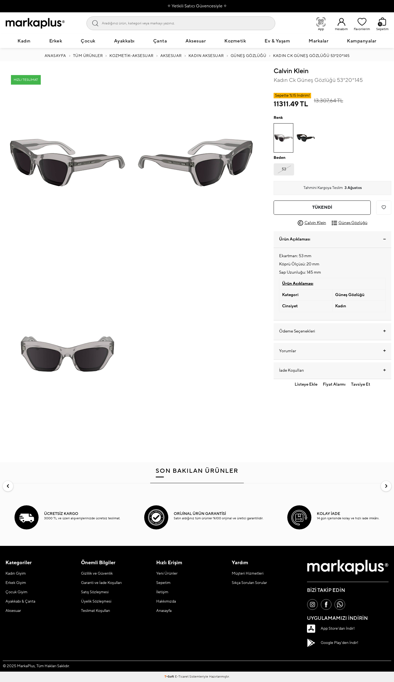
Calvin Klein (291, 71)
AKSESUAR (171, 55)
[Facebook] (326, 604)
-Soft (169, 677)
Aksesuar (196, 41)
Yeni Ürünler (167, 573)
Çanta (160, 41)
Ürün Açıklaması (332, 239)
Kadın (24, 41)
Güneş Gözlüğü (248, 55)
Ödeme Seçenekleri (332, 331)
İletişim (162, 592)
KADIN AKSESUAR (206, 55)
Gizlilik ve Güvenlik (97, 573)
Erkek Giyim (15, 582)
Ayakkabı (124, 41)
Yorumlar (332, 351)
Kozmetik (235, 41)
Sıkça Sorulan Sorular (249, 582)
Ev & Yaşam (277, 41)
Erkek (55, 41)
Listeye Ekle (306, 384)
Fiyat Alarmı (334, 384)
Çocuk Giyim (16, 592)
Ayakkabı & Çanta (20, 601)
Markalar (318, 41)
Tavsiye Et (360, 384)
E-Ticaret (182, 677)
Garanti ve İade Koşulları (101, 582)
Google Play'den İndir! (332, 643)
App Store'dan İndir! (331, 628)
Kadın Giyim (15, 573)
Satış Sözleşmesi (95, 592)
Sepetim (163, 582)
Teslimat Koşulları (95, 610)
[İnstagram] (312, 604)
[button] (8, 486)
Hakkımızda (166, 601)
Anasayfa (55, 55)
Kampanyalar (361, 41)
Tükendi (322, 207)
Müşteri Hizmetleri (247, 573)
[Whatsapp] (339, 604)
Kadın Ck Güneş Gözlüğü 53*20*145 (311, 55)
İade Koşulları (332, 370)
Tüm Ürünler (88, 55)
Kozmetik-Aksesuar (131, 55)
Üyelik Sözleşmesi (96, 601)
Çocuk (88, 41)
